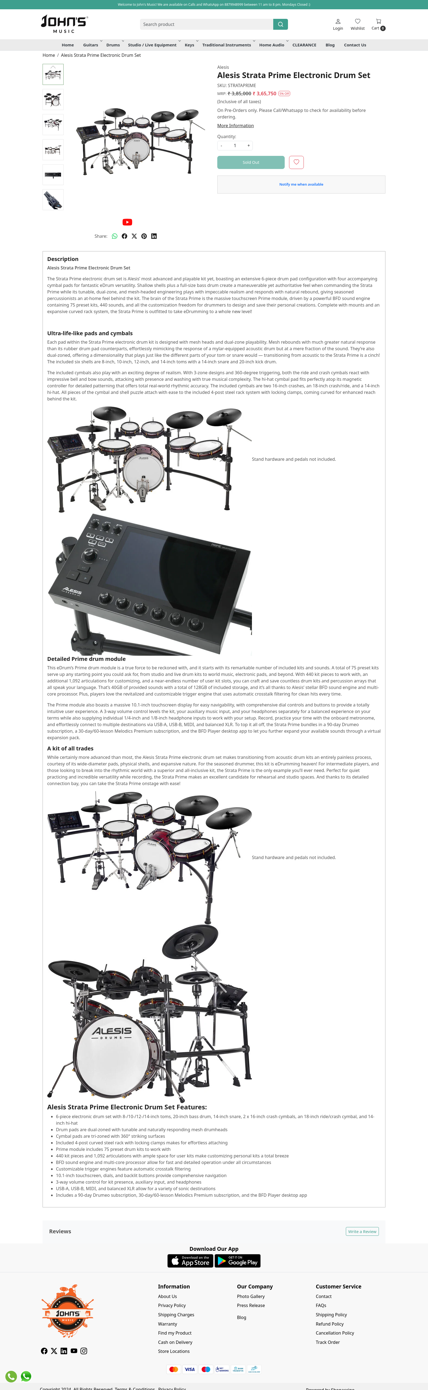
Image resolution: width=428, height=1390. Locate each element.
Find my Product (174, 1333)
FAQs (321, 1305)
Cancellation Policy (335, 1333)
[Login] (338, 24)
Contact (324, 1296)
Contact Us (355, 44)
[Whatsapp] (115, 236)
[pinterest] (144, 236)
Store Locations (174, 1351)
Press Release (251, 1305)
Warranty (167, 1324)
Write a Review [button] (362, 1231)
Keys (191, 44)
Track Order (328, 1342)
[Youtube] (74, 1352)
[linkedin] (154, 236)
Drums (114, 44)
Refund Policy (330, 1324)
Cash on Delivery (175, 1342)
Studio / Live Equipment (154, 44)
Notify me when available (301, 184)
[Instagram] (83, 1352)
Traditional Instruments (228, 44)
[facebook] (124, 236)
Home (68, 44)
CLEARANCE (304, 44)
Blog (330, 44)
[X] (54, 1352)
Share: (100, 236)
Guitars (92, 44)
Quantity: (226, 136)
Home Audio (273, 44)
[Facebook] (44, 1352)
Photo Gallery (251, 1296)
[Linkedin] (64, 1352)
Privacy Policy (172, 1305)
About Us (167, 1296)
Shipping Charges (176, 1315)
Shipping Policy (331, 1315)
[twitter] (134, 236)
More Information (235, 126)
